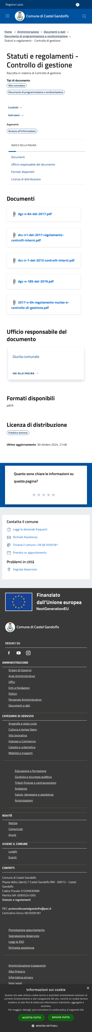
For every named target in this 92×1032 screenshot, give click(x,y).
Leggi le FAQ (16, 941)
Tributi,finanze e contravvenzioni (35, 782)
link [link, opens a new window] (82, 1009)
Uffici (12, 682)
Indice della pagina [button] (23, 145)
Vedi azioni (16, 115)
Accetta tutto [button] (31, 1017)
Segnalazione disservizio (24, 936)
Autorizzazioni (24, 800)
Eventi (13, 857)
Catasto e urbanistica (22, 747)
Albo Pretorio (17, 971)
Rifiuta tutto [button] (61, 1017)
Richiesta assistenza (21, 947)
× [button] (87, 988)
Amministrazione (28, 31)
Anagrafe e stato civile (23, 723)
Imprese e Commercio (22, 741)
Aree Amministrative (22, 676)
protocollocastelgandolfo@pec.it (30, 908)
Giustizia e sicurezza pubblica (33, 777)
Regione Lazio (14, 4)
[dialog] (46, 1008)
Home (8, 31)
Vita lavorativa (18, 735)
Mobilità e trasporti (21, 753)
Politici (13, 693)
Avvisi (12, 835)
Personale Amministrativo (25, 699)
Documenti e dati (54, 31)
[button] (46, 1026)
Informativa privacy (21, 977)
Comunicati (16, 829)
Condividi (15, 107)
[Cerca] (84, 16)
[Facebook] (9, 653)
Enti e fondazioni (19, 688)
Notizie (13, 823)
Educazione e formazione (30, 771)
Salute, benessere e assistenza (34, 794)
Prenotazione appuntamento (27, 930)
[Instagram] (28, 653)
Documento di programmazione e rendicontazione (36, 36)
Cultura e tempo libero (23, 729)
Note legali (15, 983)
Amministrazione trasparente (27, 965)
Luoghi (13, 851)
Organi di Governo (20, 670)
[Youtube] (18, 653)
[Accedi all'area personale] (77, 4)
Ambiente (21, 788)
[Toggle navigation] (7, 16)
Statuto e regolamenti (16, 899)
